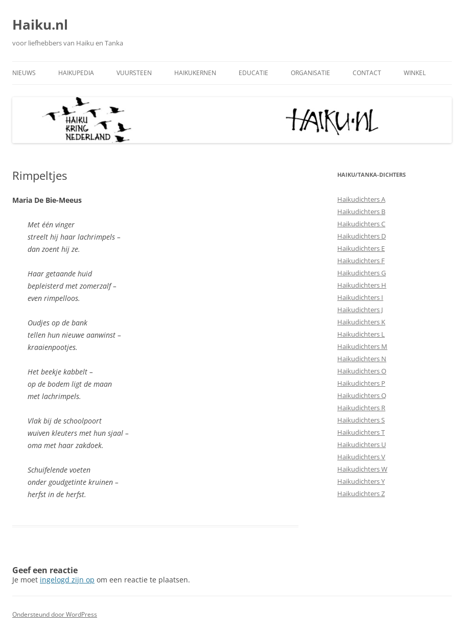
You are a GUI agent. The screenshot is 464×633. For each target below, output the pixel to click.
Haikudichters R (361, 407)
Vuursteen (134, 72)
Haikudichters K (361, 321)
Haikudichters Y (361, 481)
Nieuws (24, 72)
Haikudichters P (361, 383)
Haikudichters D (361, 236)
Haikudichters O (361, 371)
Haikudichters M (362, 346)
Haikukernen (195, 72)
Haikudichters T (361, 432)
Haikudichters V (361, 456)
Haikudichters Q (361, 395)
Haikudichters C (361, 223)
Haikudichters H (361, 285)
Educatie (253, 72)
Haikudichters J (360, 309)
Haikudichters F (361, 260)
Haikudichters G (361, 272)
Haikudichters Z (361, 493)
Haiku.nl (40, 24)
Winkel (415, 72)
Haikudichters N (361, 358)
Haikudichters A (361, 199)
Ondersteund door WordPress (54, 614)
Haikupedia (76, 72)
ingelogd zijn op (67, 579)
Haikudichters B (361, 211)
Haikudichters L (361, 334)
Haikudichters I (360, 297)
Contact (367, 72)
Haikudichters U (361, 444)
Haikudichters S (361, 420)
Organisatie (310, 72)
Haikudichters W (362, 469)
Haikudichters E (361, 248)
